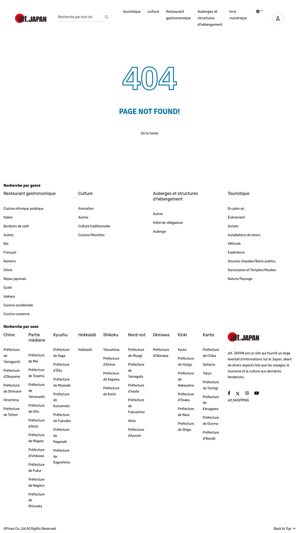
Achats (233, 226)
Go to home (149, 133)
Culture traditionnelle (94, 226)
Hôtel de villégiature (168, 223)
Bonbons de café (16, 226)
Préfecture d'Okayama (11, 374)
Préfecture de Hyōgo (186, 362)
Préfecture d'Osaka (186, 397)
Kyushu (60, 334)
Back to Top (285, 529)
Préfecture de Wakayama (186, 379)
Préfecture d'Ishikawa (36, 453)
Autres (8, 235)
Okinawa (161, 334)
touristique (132, 12)
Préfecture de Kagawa (111, 376)
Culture (85, 193)
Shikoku (111, 334)
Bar (6, 244)
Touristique (238, 193)
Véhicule (234, 244)
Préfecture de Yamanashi (36, 391)
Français (9, 252)
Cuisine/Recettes (91, 235)
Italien (8, 217)
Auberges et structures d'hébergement (175, 196)
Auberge (159, 232)
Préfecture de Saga (61, 353)
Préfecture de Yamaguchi (11, 356)
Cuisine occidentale (18, 305)
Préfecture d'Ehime (111, 362)
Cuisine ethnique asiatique (23, 209)
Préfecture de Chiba (211, 353)
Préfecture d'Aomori (136, 433)
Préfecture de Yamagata (136, 371)
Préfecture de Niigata (36, 438)
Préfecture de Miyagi (136, 353)
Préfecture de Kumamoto (61, 400)
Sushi (7, 288)
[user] (278, 18)
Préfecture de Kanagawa (211, 403)
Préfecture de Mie (36, 358)
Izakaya (9, 296)
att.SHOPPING (238, 400)
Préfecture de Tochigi (211, 385)
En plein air (236, 209)
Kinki (182, 334)
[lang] (259, 12)
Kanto (208, 334)
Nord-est (136, 334)
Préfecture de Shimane (12, 388)
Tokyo (207, 373)
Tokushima (111, 350)
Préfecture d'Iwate (136, 388)
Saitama (209, 365)
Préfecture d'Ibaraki (211, 436)
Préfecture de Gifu (36, 409)
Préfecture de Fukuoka (62, 418)
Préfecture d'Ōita (61, 368)
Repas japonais (14, 279)
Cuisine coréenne (16, 314)
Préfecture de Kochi (111, 391)
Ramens (9, 261)
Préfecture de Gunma (211, 421)
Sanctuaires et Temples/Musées (252, 270)
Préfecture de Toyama (36, 373)
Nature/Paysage (240, 279)
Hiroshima (11, 400)
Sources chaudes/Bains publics (252, 261)
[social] (229, 393)
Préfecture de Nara (186, 412)
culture (153, 12)
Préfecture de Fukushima (136, 406)
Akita (132, 421)
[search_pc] (106, 17)
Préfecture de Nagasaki (61, 436)
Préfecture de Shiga (186, 427)
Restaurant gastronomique (178, 15)
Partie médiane (36, 337)
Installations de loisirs (244, 235)
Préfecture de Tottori (11, 412)
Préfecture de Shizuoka (36, 500)
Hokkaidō (87, 334)
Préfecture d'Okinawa (161, 353)
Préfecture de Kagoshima (61, 457)
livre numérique (238, 15)
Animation (86, 209)
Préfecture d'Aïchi (36, 423)
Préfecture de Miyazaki (62, 382)
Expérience (236, 252)
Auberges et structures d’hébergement (210, 18)
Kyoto (182, 350)
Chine (7, 270)
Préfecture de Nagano (36, 483)
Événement (236, 217)
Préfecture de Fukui (36, 468)
